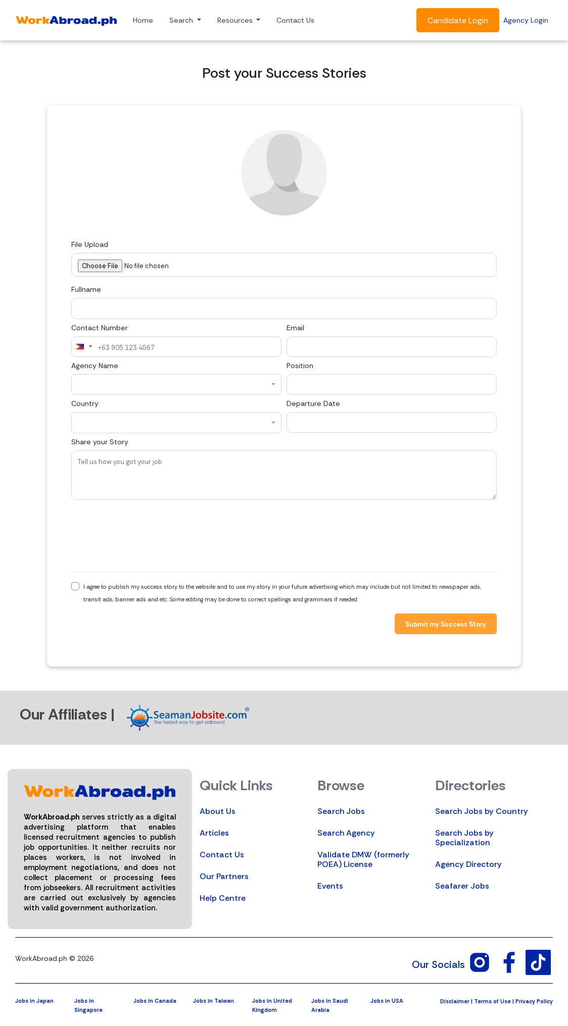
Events (330, 886)
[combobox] (83, 346)
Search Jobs (341, 811)
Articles (214, 833)
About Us (217, 811)
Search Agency (346, 833)
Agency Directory (468, 864)
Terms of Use (492, 1001)
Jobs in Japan (34, 1000)
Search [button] (182, 20)
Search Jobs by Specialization (464, 838)
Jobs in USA (386, 1000)
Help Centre (223, 898)
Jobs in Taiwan (213, 1000)
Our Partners (224, 876)
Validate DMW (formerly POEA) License (363, 859)
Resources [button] (236, 20)
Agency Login (525, 20)
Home (143, 20)
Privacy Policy (534, 1001)
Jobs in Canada (154, 1000)
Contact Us (295, 20)
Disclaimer (454, 1001)
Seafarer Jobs (462, 886)
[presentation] (148, 535)
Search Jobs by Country (481, 811)
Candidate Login (458, 20)
